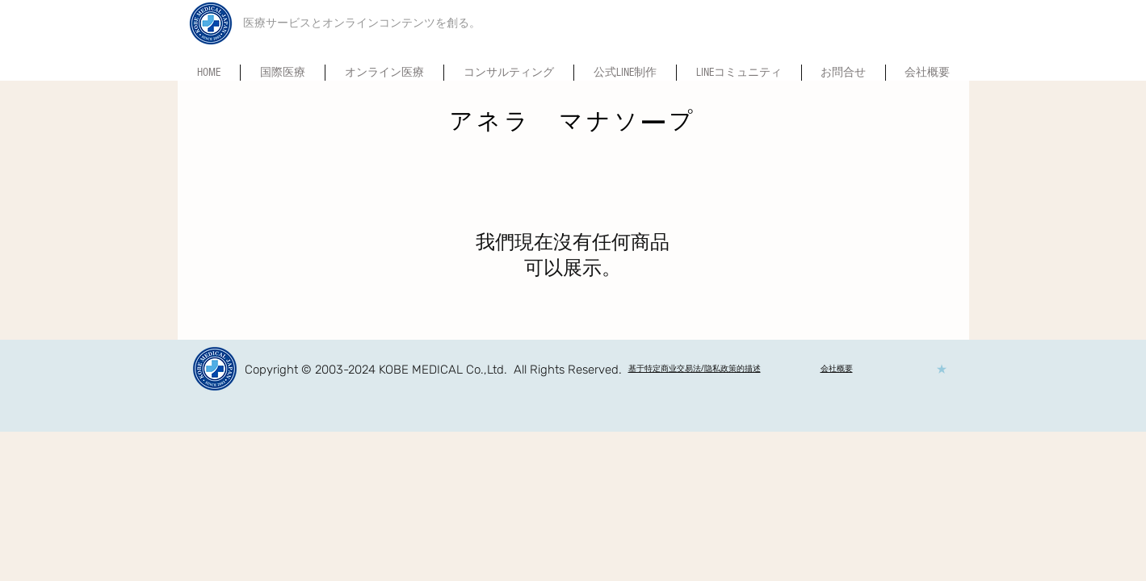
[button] (739, 73)
